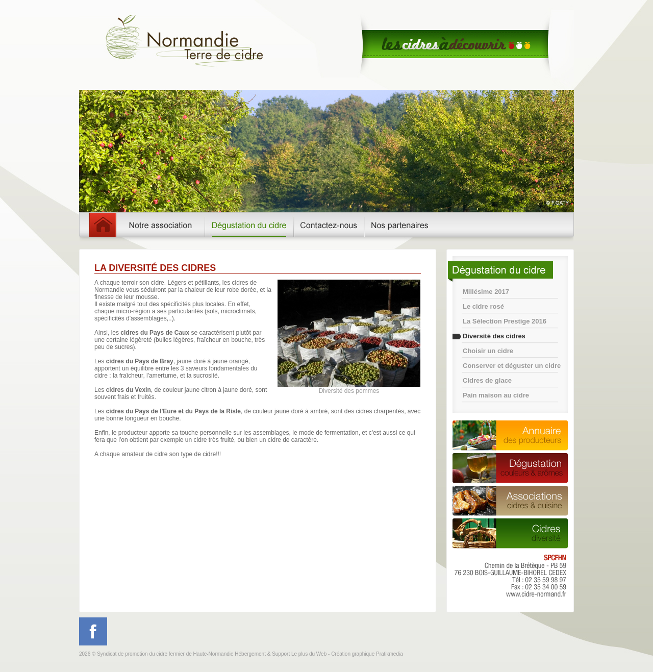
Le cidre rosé (483, 306)
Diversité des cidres (494, 336)
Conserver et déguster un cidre (512, 365)
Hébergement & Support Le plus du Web (281, 654)
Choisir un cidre (488, 351)
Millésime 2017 (486, 291)
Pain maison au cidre (496, 395)
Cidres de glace (487, 380)
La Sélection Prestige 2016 (504, 321)
